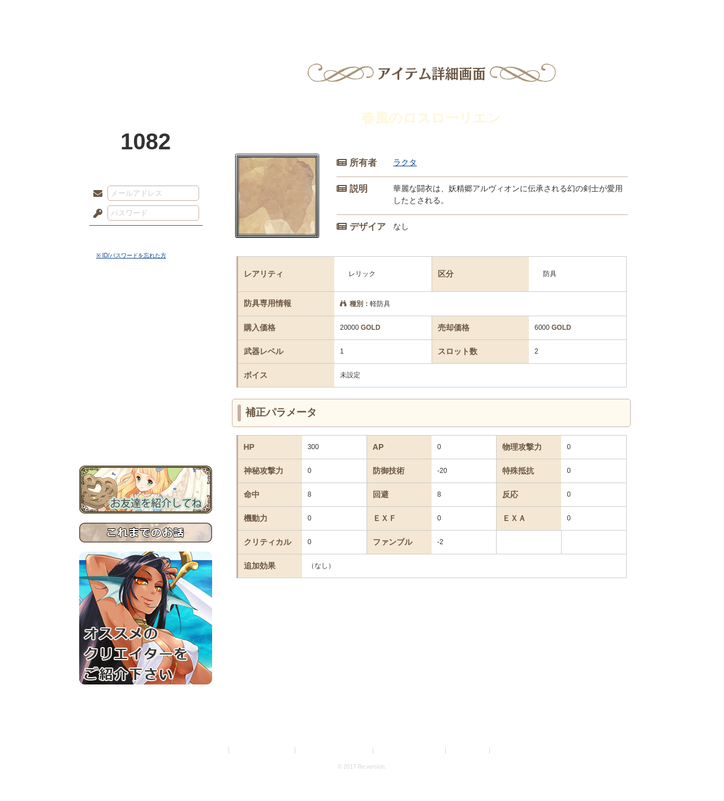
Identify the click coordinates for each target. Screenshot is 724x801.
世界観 (145, 308)
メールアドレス (95, 194)
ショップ (522, 14)
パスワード (95, 213)
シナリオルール (145, 365)
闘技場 (604, 14)
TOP (120, 14)
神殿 (201, 14)
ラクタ (405, 162)
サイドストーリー (145, 328)
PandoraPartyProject (145, 62)
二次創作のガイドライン (410, 750)
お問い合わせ (145, 430)
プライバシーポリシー (262, 750)
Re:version (509, 750)
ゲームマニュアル (145, 348)
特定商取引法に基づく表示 (335, 750)
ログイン (118, 237)
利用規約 (213, 750)
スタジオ (442, 14)
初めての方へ (145, 410)
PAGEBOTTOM (696, 770)
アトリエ (362, 14)
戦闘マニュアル (145, 393)
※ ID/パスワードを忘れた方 (131, 255)
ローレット (282, 14)
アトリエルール (145, 379)
